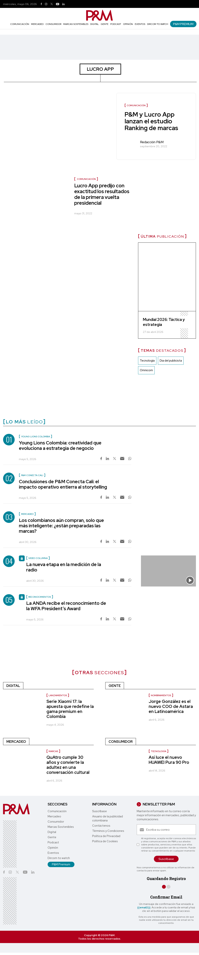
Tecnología (147, 361)
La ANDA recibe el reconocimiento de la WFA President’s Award (66, 606)
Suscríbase (99, 811)
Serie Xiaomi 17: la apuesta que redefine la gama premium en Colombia (70, 709)
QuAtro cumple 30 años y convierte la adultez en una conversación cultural (67, 765)
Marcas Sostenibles (75, 24)
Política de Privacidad (106, 836)
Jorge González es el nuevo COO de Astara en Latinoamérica (171, 706)
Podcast (115, 24)
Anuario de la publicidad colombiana (107, 818)
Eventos (140, 24)
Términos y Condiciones (108, 831)
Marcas (53, 751)
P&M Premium (183, 24)
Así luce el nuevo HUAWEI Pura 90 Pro (169, 760)
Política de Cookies (105, 841)
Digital (94, 24)
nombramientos (161, 695)
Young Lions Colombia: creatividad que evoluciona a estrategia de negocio (60, 445)
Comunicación (19, 24)
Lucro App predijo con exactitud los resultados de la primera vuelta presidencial (101, 194)
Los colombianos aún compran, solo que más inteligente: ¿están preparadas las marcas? (61, 525)
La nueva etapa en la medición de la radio (63, 567)
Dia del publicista (171, 361)
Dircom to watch (157, 24)
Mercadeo (37, 24)
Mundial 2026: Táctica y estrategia (164, 322)
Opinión (128, 24)
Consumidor (53, 24)
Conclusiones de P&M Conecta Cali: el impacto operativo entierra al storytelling (63, 484)
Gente (104, 24)
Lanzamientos (58, 695)
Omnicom (146, 370)
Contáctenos (101, 826)
